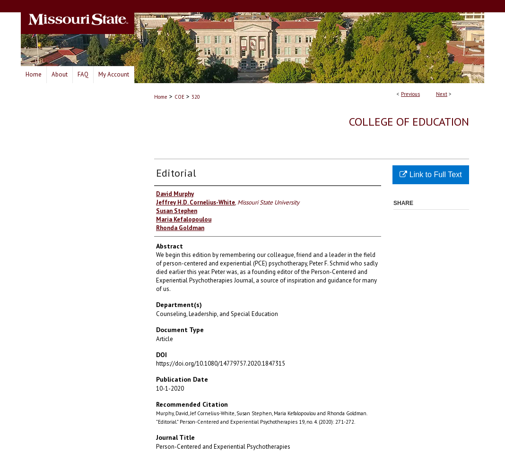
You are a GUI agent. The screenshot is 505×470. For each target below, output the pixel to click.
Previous (410, 94)
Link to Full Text (430, 175)
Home (160, 97)
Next (441, 94)
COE (179, 97)
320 (196, 97)
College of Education (409, 121)
